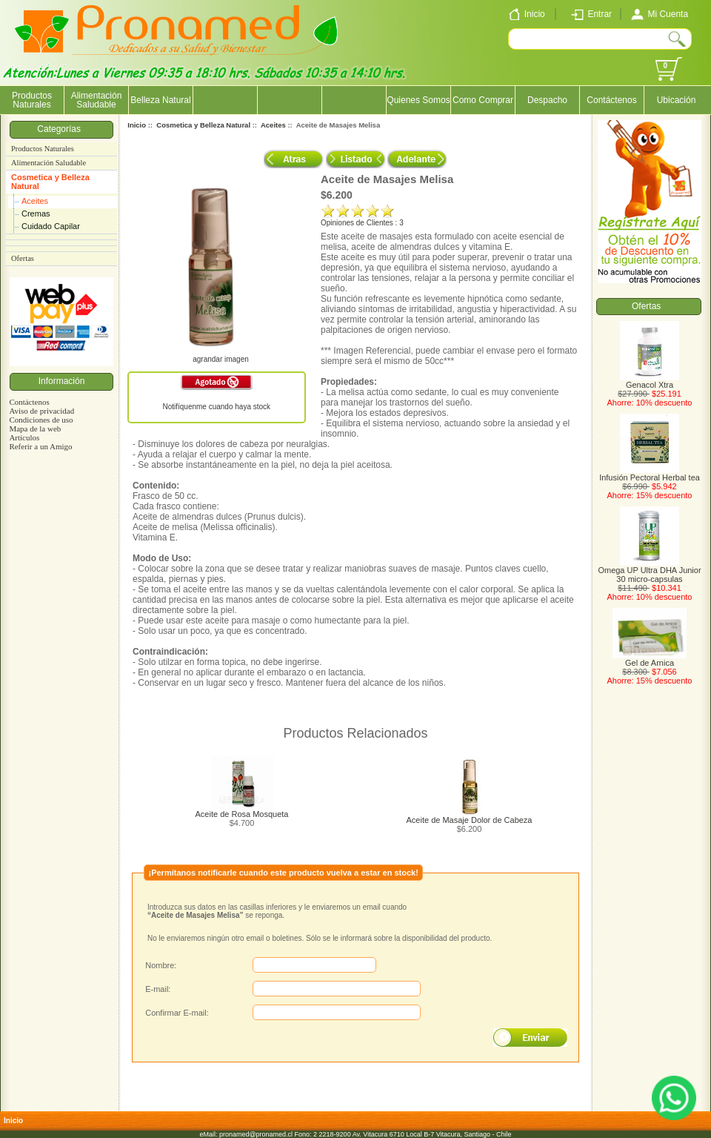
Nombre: (160, 965)
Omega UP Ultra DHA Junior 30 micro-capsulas (649, 570)
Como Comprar (483, 100)
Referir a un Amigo (40, 446)
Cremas (35, 213)
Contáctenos (611, 100)
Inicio (136, 125)
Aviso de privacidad (41, 410)
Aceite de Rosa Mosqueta (242, 814)
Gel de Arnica (649, 659)
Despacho (547, 100)
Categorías (61, 129)
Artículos (24, 437)
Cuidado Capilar (50, 226)
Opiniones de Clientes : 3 (362, 223)
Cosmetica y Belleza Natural (50, 182)
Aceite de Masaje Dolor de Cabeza (470, 820)
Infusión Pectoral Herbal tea (649, 474)
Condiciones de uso (41, 419)
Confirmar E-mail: (177, 1012)
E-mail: (157, 989)
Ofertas (22, 258)
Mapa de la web (35, 428)
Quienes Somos (418, 100)
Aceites (34, 200)
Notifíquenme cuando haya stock (216, 407)
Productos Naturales (32, 100)
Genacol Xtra (649, 381)
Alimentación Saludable (96, 100)
